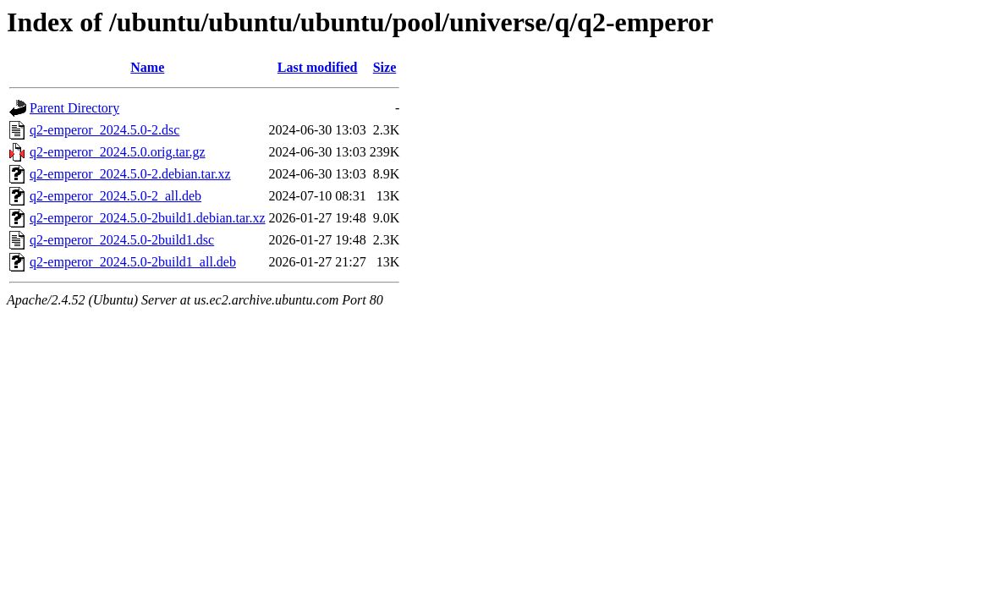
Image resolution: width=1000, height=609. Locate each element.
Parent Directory (74, 108)
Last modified (317, 67)
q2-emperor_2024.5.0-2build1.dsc (122, 240)
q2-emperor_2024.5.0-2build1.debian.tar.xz (148, 218)
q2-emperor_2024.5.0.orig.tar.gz (118, 152)
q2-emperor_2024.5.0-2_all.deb (115, 196)
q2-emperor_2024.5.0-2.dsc (104, 130)
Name (147, 67)
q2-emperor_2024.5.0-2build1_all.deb (133, 262)
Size (385, 67)
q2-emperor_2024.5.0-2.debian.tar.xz (130, 174)
